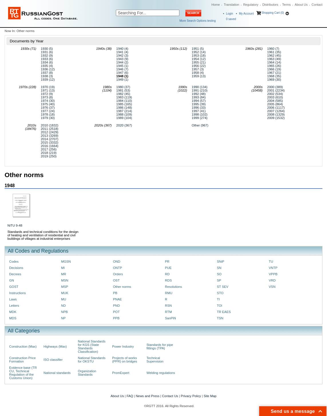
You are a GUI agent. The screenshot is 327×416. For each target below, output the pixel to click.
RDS (168, 280)
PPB (116, 318)
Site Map (210, 396)
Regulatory (250, 4)
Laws (13, 299)
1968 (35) (274, 76)
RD (167, 274)
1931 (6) (47, 52)
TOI (219, 305)
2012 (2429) (49, 132)
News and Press (147, 396)
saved (231, 19)
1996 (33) (199, 107)
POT (116, 312)
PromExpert (120, 373)
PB (115, 293)
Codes (14, 261)
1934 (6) (47, 62)
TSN (220, 318)
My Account (246, 13)
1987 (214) (124, 111)
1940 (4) (122, 48)
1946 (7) (122, 69)
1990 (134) (199, 87)
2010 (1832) (49, 125)
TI (218, 299)
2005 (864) (275, 104)
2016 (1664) (49, 146)
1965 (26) (274, 66)
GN (11, 280)
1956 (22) (199, 66)
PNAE (117, 299)
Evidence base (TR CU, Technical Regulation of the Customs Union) (23, 373)
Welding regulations (160, 373)
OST (116, 280)
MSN (64, 280)
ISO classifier (53, 359)
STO (220, 293)
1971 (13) (48, 90)
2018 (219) (49, 152)
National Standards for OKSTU (92, 359)
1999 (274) (199, 118)
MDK (12, 312)
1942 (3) (122, 55)
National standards (57, 373)
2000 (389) (275, 87)
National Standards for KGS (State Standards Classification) (92, 346)
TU (271, 261)
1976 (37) (48, 107)
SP (219, 280)
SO (219, 274)
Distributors (270, 4)
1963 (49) (274, 59)
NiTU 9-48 (14, 225)
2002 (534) (275, 94)
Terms (286, 4)
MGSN (66, 261)
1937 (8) (47, 72)
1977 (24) (48, 111)
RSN (168, 305)
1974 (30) (48, 100)
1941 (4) (122, 52)
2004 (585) (275, 100)
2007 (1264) (276, 111)
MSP (64, 286)
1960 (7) (273, 48)
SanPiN (170, 318)
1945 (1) (122, 66)
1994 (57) (199, 100)
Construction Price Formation (22, 359)
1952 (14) (199, 52)
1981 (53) (123, 90)
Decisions (16, 268)
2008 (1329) (276, 114)
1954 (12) (199, 59)
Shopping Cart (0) (272, 12)
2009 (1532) (276, 118)
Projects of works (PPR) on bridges (124, 359)
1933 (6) (47, 59)
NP (63, 318)
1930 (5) (47, 48)
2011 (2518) (49, 128)
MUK (64, 293)
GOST (13, 286)
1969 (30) (274, 79)
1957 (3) (198, 69)
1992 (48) (199, 94)
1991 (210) (199, 90)
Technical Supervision (154, 359)
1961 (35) (274, 52)
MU (63, 299)
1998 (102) (199, 114)
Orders (118, 274)
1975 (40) (48, 104)
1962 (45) (274, 55)
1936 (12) (48, 69)
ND (63, 305)
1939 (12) (48, 79)
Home (215, 4)
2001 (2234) (276, 90)
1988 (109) (124, 114)
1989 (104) (124, 118)
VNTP (273, 268)
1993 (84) (199, 97)
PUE (168, 268)
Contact (317, 4)
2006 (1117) (276, 107)
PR (167, 261)
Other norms (122, 286)
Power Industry (123, 346)
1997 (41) (199, 111)
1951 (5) (198, 48)
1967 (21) (274, 72)
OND (116, 261)
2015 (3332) (49, 142)
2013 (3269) (49, 135)
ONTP (117, 268)
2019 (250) (49, 156)
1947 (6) (122, 72)
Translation (231, 4)
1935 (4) (47, 66)
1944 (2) (122, 62)
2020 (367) (124, 125)
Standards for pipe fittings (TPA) (159, 346)
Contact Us (170, 396)
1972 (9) (47, 94)
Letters (14, 305)
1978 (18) (48, 114)
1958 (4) (198, 72)
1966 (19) (274, 69)
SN (219, 268)
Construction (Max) (23, 346)
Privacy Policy (191, 396)
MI (63, 268)
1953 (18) (199, 55)
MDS (12, 318)
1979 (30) (48, 118)
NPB (64, 312)
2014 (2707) (49, 139)
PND (116, 305)
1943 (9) (122, 59)
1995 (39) (199, 104)
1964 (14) (274, 62)
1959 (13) (199, 76)
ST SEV (222, 286)
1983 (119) (124, 97)
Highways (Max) (55, 346)
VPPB (273, 274)
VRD (272, 280)
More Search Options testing (197, 20)
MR (63, 274)
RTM (168, 312)
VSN (272, 286)
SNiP (220, 261)
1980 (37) (123, 87)
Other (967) (200, 125)
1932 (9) (47, 55)
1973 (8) (47, 97)
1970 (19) (48, 87)
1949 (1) (122, 79)
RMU (169, 293)
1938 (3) (47, 76)
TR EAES (224, 312)
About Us (301, 4)
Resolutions (173, 286)
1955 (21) (199, 62)
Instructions (17, 293)
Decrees (15, 274)
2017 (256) (49, 149)
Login (229, 13)
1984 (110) (124, 100)
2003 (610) (275, 97)
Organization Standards (87, 372)
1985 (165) (124, 104)
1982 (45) (123, 94)
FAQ (129, 396)
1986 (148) (124, 107)
